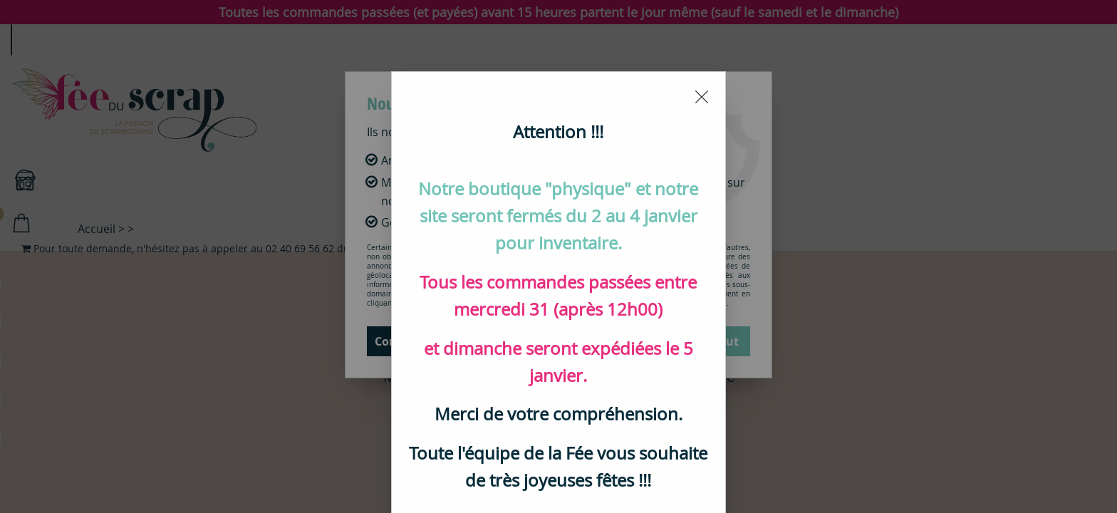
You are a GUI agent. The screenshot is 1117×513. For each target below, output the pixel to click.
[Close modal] (701, 89)
